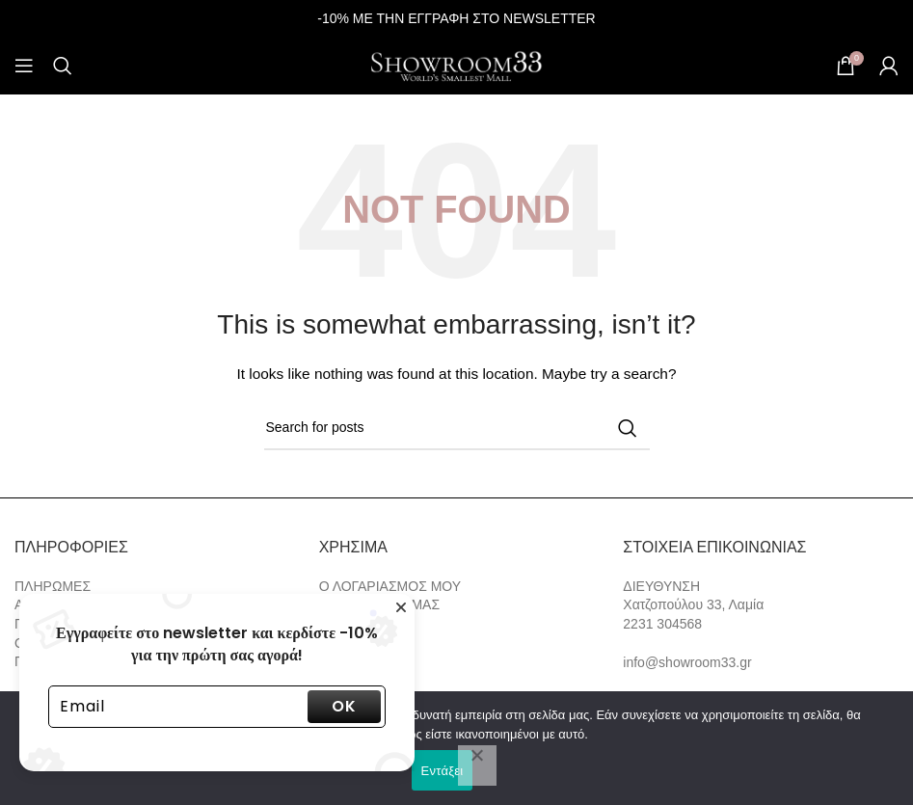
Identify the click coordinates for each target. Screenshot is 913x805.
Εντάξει (442, 771)
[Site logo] (457, 64)
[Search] (62, 65)
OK (344, 706)
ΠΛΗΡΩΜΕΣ (52, 586)
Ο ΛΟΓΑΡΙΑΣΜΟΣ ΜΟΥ (390, 586)
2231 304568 (662, 623)
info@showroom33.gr (687, 662)
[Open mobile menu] (24, 65)
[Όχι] (477, 765)
